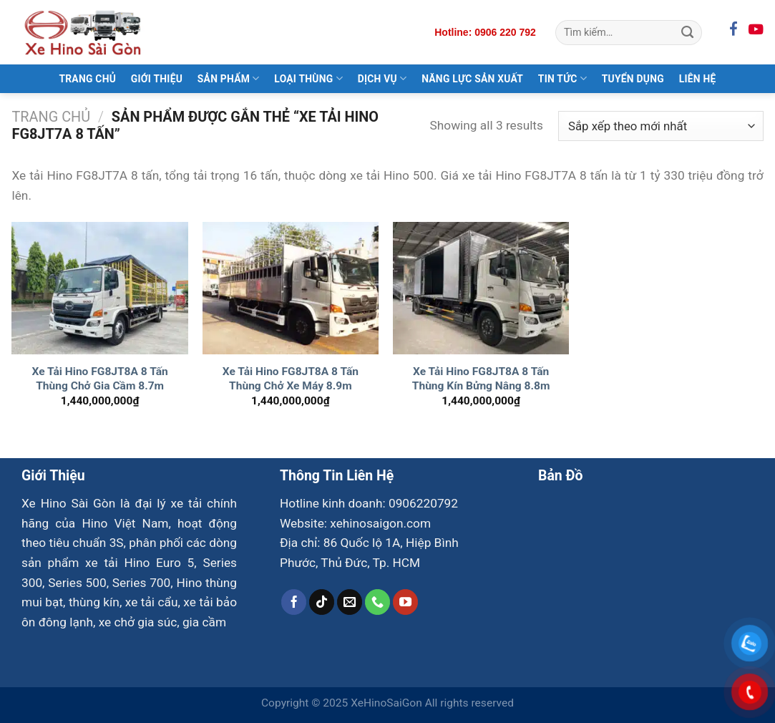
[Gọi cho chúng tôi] (378, 602)
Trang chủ (51, 117)
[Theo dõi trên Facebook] (294, 602)
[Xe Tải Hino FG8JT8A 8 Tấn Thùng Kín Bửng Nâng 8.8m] (481, 288)
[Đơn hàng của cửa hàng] (660, 126)
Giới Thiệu (156, 78)
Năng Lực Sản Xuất (472, 78)
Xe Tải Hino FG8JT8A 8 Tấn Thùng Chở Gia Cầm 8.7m (99, 378)
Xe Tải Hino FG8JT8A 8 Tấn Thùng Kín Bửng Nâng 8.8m (481, 378)
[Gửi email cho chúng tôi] (350, 602)
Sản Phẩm (229, 78)
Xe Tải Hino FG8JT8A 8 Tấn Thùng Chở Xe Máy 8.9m (291, 378)
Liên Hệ (697, 78)
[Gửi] (687, 32)
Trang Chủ (87, 78)
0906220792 (423, 503)
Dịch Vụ (382, 78)
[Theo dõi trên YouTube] (406, 602)
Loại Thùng (308, 78)
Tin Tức (562, 78)
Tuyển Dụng (633, 78)
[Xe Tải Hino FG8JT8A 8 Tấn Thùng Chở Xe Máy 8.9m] (291, 288)
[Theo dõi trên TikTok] (322, 602)
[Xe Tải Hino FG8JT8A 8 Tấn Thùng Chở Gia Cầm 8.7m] (99, 288)
